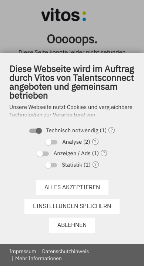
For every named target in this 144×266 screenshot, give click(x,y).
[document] (72, 92)
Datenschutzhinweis (65, 251)
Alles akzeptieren (72, 187)
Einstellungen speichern (72, 205)
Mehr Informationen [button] (38, 258)
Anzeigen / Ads (72, 153)
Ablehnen (72, 224)
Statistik (72, 164)
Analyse (72, 142)
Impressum (22, 251)
